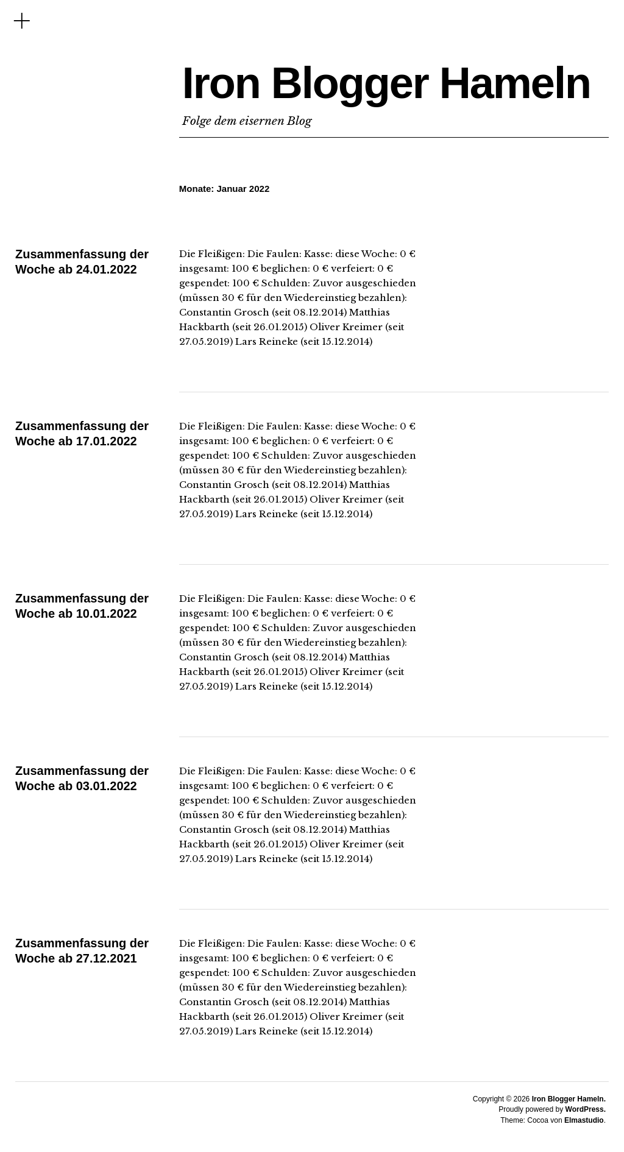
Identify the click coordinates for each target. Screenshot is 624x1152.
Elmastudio (584, 1120)
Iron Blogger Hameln (386, 82)
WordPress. (586, 1109)
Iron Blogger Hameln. (569, 1099)
